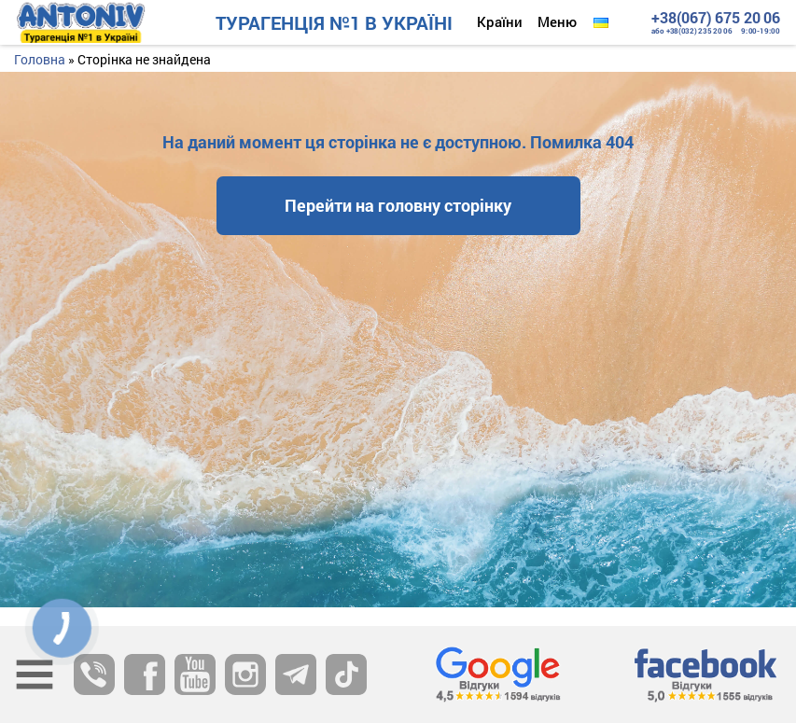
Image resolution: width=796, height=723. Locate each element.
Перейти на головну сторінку (398, 205)
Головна (39, 59)
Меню (557, 21)
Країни (500, 21)
